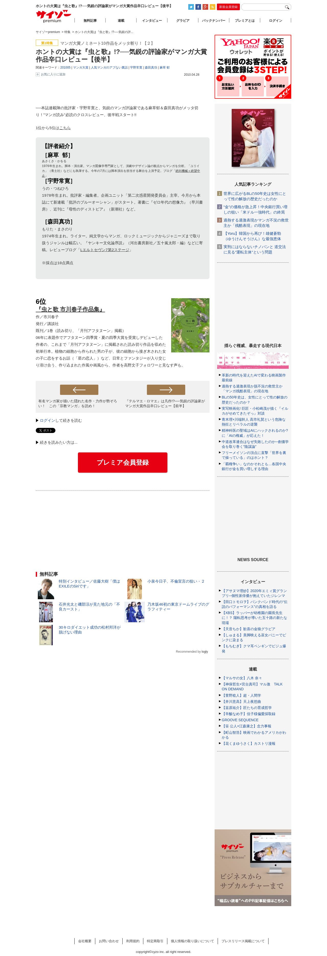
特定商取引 (155, 941)
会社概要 (84, 941)
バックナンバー (213, 21)
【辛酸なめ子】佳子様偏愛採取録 (248, 714)
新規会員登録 (228, 7)
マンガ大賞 (80, 67)
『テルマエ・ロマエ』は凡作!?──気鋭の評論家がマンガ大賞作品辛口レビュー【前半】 (165, 404)
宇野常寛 (136, 67)
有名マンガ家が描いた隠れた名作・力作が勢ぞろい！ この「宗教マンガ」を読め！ (77, 404)
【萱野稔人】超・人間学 (241, 695)
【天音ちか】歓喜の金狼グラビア (248, 629)
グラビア (183, 21)
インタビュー (152, 21)
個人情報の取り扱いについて (192, 941)
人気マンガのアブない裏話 (109, 67)
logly (205, 652)
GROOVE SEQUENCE (240, 720)
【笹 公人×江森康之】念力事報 (246, 726)
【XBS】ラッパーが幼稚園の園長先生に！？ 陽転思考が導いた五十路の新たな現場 (254, 618)
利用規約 (132, 941)
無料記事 (90, 21)
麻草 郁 (165, 67)
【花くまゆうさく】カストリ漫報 (248, 743)
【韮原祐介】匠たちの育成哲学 (247, 708)
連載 (121, 21)
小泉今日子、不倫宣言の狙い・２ (176, 582)
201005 (65, 67)
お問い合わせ (109, 941)
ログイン (47, 421)
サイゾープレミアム (54, 16)
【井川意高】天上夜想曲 (241, 701)
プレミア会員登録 (123, 463)
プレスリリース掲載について (243, 941)
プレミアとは (245, 21)
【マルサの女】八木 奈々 (242, 678)
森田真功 (151, 67)
